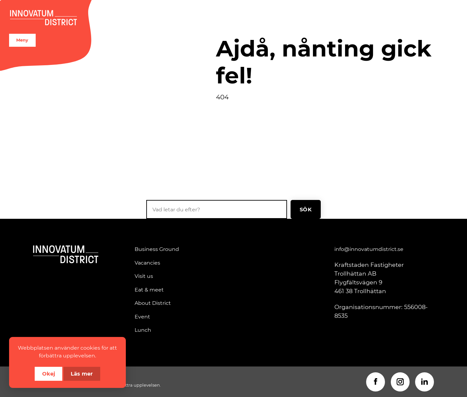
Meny (22, 40)
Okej (48, 373)
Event (142, 316)
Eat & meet (149, 289)
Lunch (143, 330)
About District (153, 303)
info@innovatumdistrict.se (368, 249)
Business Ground (157, 249)
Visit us (144, 276)
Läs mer (82, 373)
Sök (306, 209)
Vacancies (147, 262)
